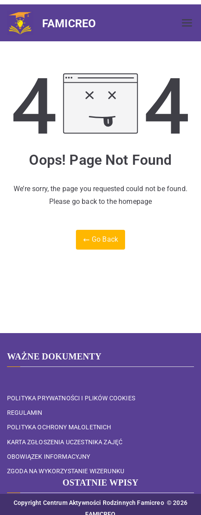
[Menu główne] (187, 23)
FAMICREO (69, 23)
